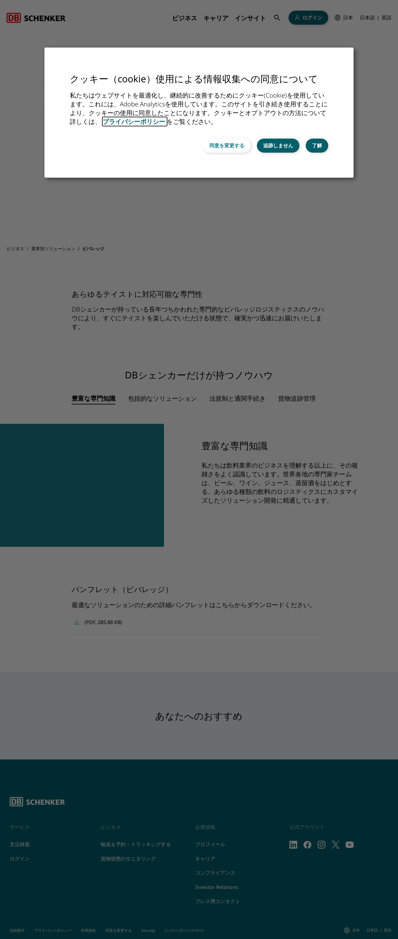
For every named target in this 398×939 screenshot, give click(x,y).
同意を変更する (226, 145)
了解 (317, 145)
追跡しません (278, 145)
